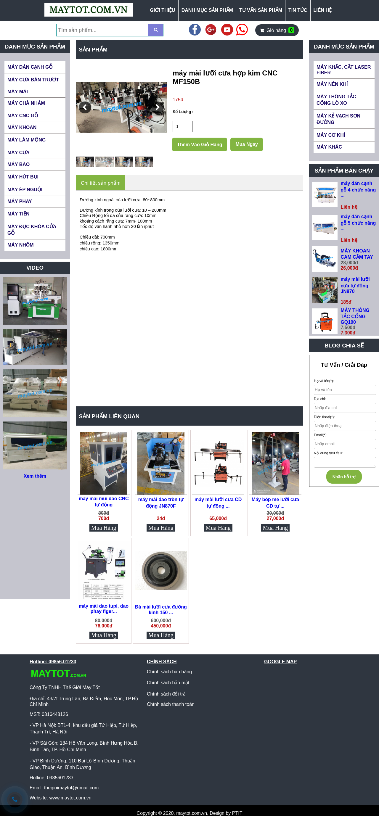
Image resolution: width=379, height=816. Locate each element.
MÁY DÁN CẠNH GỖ (30, 67)
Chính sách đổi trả (166, 693)
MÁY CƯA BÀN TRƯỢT (33, 79)
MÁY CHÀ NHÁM (26, 103)
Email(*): (320, 435)
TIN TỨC (297, 10)
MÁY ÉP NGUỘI (24, 189)
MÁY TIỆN (18, 213)
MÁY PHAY (19, 201)
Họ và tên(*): (324, 381)
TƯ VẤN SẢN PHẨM (260, 10)
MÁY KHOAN (21, 127)
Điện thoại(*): (324, 417)
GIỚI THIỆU (162, 10)
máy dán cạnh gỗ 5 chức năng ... (358, 222)
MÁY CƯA (18, 152)
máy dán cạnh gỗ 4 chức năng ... (358, 189)
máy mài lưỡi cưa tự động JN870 (355, 285)
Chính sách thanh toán (171, 704)
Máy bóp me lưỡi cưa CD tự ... (275, 502)
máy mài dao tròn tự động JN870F (161, 502)
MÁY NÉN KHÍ (332, 84)
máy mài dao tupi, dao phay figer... (104, 608)
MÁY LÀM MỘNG (26, 139)
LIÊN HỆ (323, 10)
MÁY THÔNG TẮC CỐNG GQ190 (355, 316)
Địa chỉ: (320, 399)
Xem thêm (35, 476)
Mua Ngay (246, 144)
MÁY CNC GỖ (22, 115)
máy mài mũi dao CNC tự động (104, 501)
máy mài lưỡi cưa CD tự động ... (218, 502)
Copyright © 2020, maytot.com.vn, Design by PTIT (190, 813)
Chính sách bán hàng (169, 671)
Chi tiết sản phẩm (101, 183)
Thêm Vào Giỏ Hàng (199, 144)
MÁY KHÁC (329, 146)
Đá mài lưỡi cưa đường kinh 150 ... (161, 609)
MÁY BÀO (18, 164)
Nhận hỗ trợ (344, 476)
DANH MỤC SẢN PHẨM (207, 10)
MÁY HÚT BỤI (22, 176)
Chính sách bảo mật (168, 682)
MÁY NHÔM (20, 244)
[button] (85, 107)
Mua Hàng (103, 527)
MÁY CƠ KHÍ (331, 135)
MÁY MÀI (17, 91)
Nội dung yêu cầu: (328, 453)
